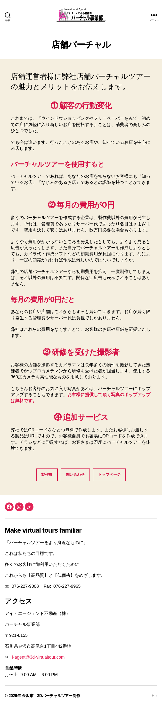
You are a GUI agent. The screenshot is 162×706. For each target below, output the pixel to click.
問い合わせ (75, 474)
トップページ (109, 474)
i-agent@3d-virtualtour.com (38, 657)
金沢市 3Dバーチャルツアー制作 (51, 696)
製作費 (47, 474)
